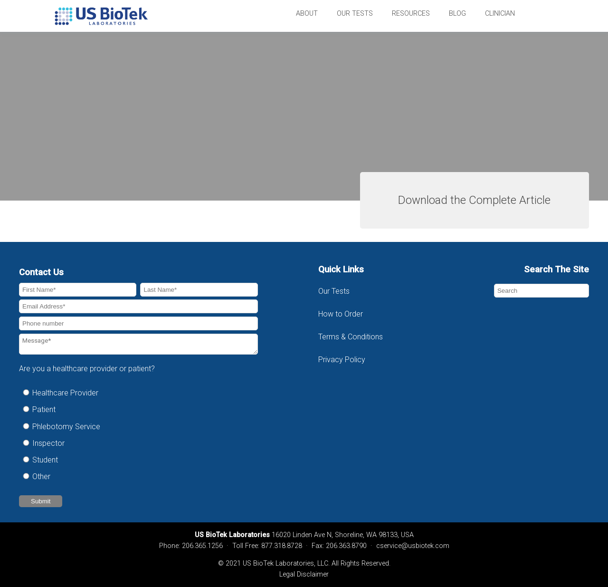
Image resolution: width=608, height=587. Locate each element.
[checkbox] (138, 435)
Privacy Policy (341, 359)
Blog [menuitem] (457, 14)
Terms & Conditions (351, 336)
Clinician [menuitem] (500, 14)
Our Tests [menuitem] (355, 14)
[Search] (541, 291)
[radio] (138, 393)
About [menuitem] (307, 14)
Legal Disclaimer (304, 574)
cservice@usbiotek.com (412, 546)
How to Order (340, 313)
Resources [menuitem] (411, 14)
